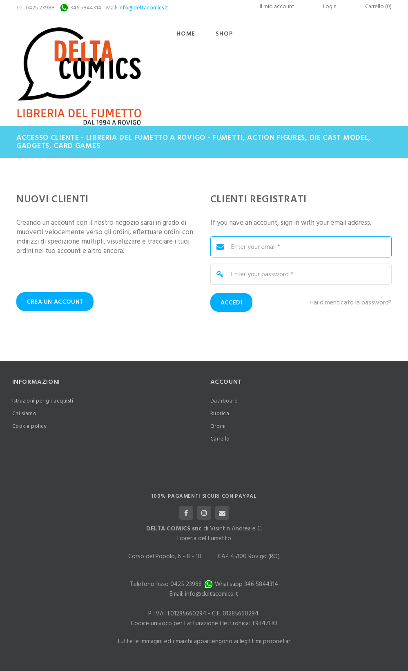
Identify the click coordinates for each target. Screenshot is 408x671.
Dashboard (224, 401)
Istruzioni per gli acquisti (43, 401)
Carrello (220, 439)
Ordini (218, 426)
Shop (224, 34)
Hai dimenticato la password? (351, 303)
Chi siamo (24, 413)
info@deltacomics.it (143, 8)
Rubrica (220, 413)
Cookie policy (29, 426)
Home (185, 34)
